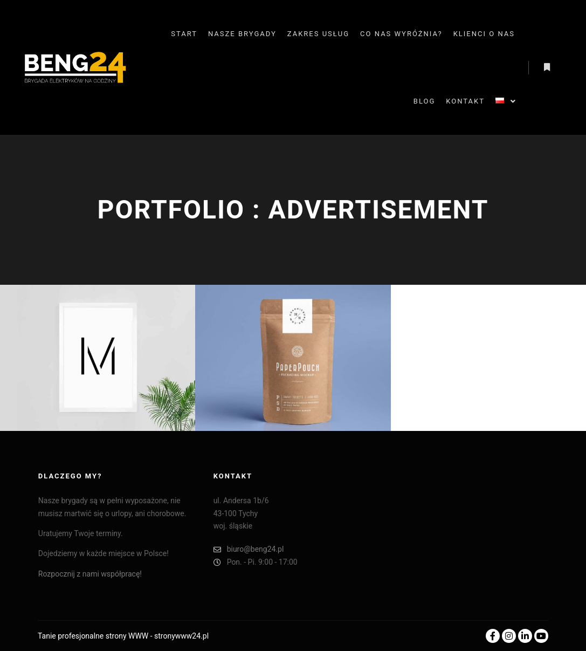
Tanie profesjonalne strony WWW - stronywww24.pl (123, 636)
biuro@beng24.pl (248, 549)
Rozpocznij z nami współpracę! (90, 574)
